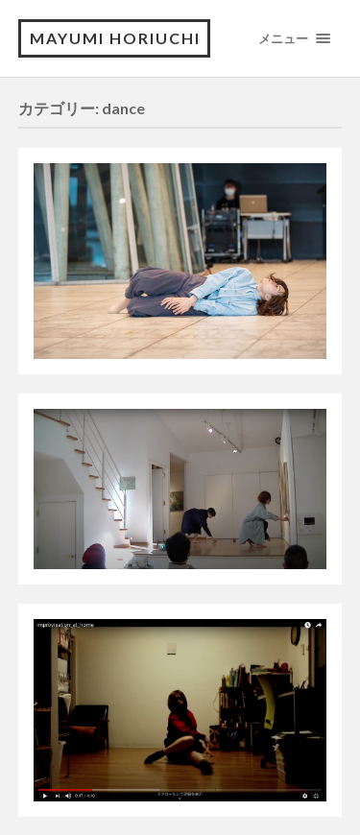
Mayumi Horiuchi (115, 38)
